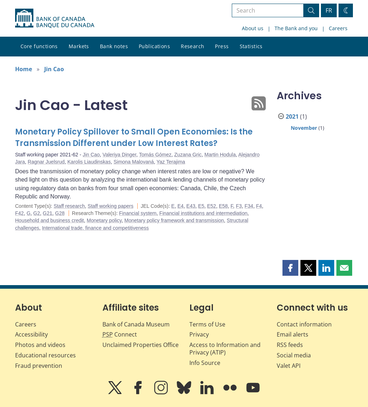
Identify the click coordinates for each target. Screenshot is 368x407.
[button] (290, 268)
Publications (154, 46)
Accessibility (31, 334)
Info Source (204, 363)
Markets (79, 46)
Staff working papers (110, 206)
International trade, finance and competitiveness (95, 228)
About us (252, 28)
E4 (181, 206)
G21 (47, 213)
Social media (294, 355)
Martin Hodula (220, 154)
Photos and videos (40, 345)
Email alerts (292, 334)
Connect (119, 334)
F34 (249, 206)
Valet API (288, 366)
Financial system (137, 213)
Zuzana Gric (188, 154)
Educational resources (45, 355)
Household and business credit (49, 220)
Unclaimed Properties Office (140, 345)
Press (222, 46)
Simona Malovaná (134, 162)
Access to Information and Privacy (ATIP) (225, 348)
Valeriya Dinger (119, 154)
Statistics (251, 46)
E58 (223, 206)
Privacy (199, 334)
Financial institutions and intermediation (203, 213)
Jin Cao (54, 69)
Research (192, 46)
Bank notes (114, 46)
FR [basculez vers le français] (329, 10)
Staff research (69, 206)
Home (23, 69)
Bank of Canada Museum (136, 324)
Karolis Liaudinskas (89, 162)
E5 (201, 206)
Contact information (304, 324)
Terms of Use (207, 324)
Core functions (39, 46)
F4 (259, 206)
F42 (19, 213)
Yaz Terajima (171, 162)
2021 (292, 116)
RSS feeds (290, 345)
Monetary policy (104, 220)
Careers (338, 28)
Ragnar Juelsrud (46, 162)
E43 (191, 206)
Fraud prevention (38, 366)
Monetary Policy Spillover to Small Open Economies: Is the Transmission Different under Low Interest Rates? (134, 137)
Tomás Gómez (155, 154)
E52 (211, 206)
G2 (36, 213)
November (304, 127)
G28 (59, 213)
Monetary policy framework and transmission (174, 220)
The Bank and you (296, 28)
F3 (239, 206)
